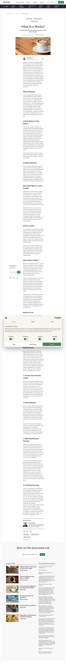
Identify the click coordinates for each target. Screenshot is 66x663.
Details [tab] (33, 321)
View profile (12, 272)
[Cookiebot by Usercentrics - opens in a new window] (55, 318)
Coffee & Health (41, 6)
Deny (14, 344)
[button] (9, 6)
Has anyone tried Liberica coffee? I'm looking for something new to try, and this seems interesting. (46, 636)
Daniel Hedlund (31, 522)
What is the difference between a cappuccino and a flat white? (46, 652)
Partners (35, 2)
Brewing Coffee (13, 6)
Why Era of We (20, 2)
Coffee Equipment (22, 6)
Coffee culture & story (38, 18)
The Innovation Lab (51, 2)
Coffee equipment (34, 21)
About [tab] (52, 321)
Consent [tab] (14, 321)
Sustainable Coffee (56, 6)
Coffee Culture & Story (31, 6)
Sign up (61, 2)
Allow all (52, 344)
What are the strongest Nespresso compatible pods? (46, 615)
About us (42, 2)
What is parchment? (43, 570)
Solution (28, 2)
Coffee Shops (48, 6)
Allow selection (32, 344)
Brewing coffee (29, 18)
